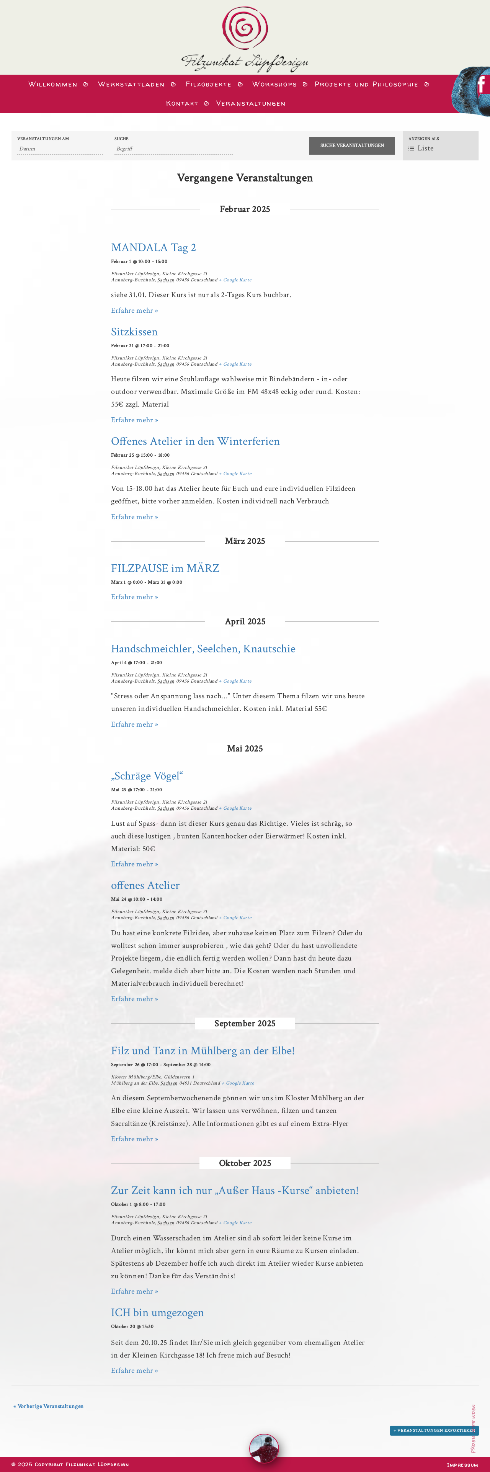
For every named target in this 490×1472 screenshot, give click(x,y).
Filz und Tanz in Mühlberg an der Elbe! (203, 1051)
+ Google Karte (235, 280)
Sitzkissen (134, 332)
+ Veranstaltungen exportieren (434, 1430)
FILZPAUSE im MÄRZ (165, 568)
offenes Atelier (145, 885)
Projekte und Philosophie (367, 84)
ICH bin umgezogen (157, 1312)
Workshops (273, 84)
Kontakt (181, 103)
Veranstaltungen (251, 103)
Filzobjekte (207, 84)
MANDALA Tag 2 (153, 247)
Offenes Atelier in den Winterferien (195, 441)
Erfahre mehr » (134, 310)
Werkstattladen (130, 84)
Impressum (463, 1464)
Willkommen (52, 84)
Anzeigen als (423, 139)
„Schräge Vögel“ (147, 776)
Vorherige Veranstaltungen (48, 1406)
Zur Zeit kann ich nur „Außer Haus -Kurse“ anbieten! (235, 1190)
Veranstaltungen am (43, 139)
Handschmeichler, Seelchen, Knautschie (203, 649)
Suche (121, 139)
